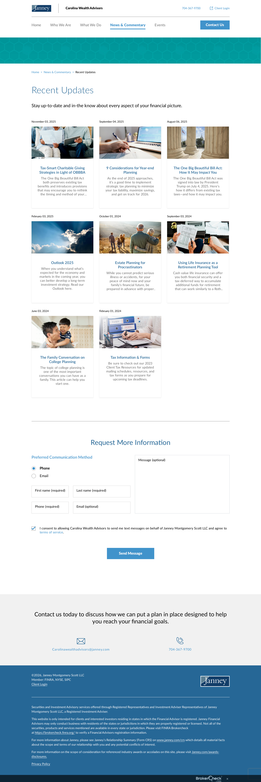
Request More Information (130, 442)
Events (160, 25)
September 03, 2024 (179, 216)
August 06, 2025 (177, 121)
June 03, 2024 (40, 311)
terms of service (51, 532)
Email (44, 476)
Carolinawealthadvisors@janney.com (81, 649)
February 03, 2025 (42, 216)
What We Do (90, 25)
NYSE (59, 679)
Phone (45, 468)
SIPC (68, 679)
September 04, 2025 (111, 121)
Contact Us (215, 25)
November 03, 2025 (44, 121)
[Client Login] (219, 8)
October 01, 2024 (110, 216)
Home (36, 25)
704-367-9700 (180, 649)
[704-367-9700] (191, 8)
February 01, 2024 (110, 311)
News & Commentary (128, 25)
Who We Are (60, 25)
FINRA (49, 679)
